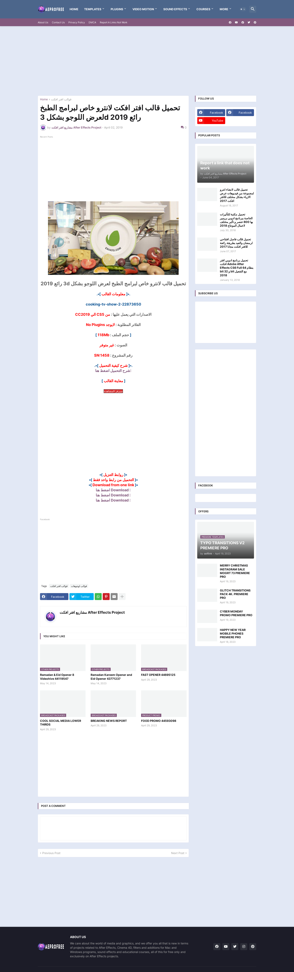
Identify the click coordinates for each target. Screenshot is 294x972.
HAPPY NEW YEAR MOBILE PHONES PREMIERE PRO (233, 633)
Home (74, 9)
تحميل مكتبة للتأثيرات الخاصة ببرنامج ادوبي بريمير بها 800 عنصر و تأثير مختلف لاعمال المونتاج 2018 (236, 220)
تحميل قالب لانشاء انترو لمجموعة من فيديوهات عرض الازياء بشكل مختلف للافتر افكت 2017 (237, 195)
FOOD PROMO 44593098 (158, 720)
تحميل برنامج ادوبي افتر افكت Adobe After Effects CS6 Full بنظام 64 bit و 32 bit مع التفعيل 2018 (236, 268)
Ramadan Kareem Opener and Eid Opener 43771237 (111, 676)
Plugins (117, 9)
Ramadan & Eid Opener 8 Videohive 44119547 (57, 676)
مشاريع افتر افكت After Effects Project (92, 612)
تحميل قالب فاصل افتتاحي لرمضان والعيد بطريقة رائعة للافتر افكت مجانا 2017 (236, 242)
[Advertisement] (147, 61)
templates (92, 9)
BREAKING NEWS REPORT (109, 720)
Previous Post (51, 853)
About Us (43, 22)
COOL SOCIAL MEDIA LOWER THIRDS (60, 722)
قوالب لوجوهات (79, 586)
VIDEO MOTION (143, 9)
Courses (203, 9)
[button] (242, 9)
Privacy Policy (76, 22)
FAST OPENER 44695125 (158, 674)
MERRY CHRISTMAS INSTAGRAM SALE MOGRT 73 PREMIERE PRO (235, 571)
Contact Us (58, 22)
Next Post (177, 853)
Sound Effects (175, 9)
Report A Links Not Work (113, 22)
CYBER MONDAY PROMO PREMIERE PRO (236, 613)
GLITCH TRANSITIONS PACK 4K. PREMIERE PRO (235, 594)
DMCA (92, 22)
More (224, 9)
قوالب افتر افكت (61, 99)
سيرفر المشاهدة (113, 391)
